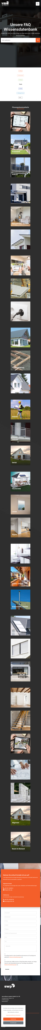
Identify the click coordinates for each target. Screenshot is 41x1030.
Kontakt (3, 1026)
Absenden (7, 969)
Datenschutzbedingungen (15, 957)
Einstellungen (13, 1022)
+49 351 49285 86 (8, 899)
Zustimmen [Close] (13, 1019)
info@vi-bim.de (7, 890)
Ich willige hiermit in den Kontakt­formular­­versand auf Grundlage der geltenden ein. (20, 956)
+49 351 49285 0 (8, 888)
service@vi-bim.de (8, 901)
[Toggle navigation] (37, 4)
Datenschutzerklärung (10, 1015)
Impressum (18, 1015)
